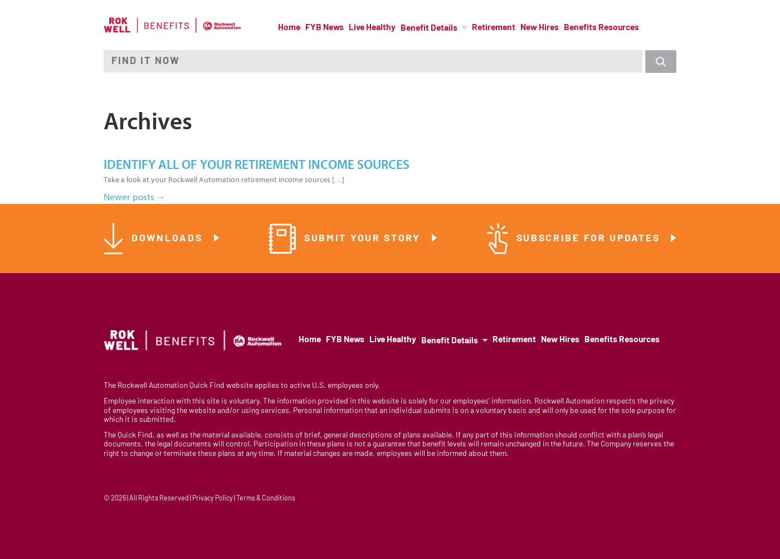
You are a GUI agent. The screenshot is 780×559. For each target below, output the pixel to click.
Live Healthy (372, 27)
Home (289, 27)
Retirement (493, 27)
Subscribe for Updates (590, 239)
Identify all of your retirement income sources (257, 165)
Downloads (168, 239)
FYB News (324, 27)
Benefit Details (429, 28)
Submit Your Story (364, 239)
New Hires (539, 27)
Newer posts (134, 197)
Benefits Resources (601, 27)
